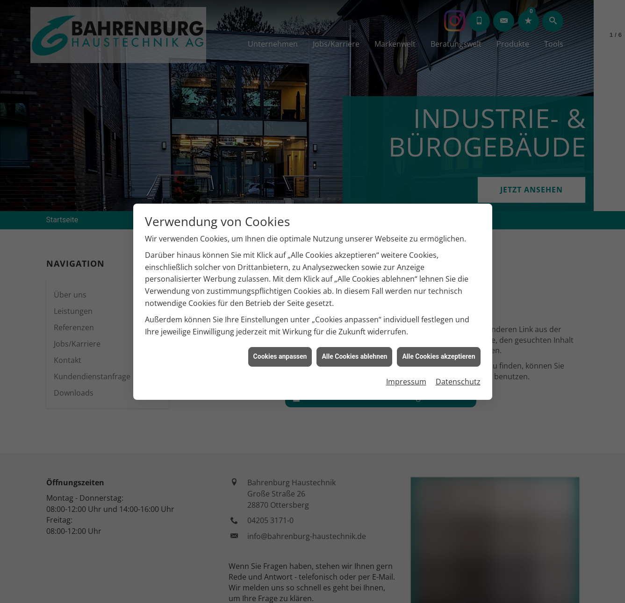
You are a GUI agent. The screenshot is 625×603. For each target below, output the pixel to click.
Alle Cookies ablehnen (354, 339)
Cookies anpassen (280, 339)
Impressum (406, 365)
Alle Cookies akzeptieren (438, 339)
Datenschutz (458, 365)
